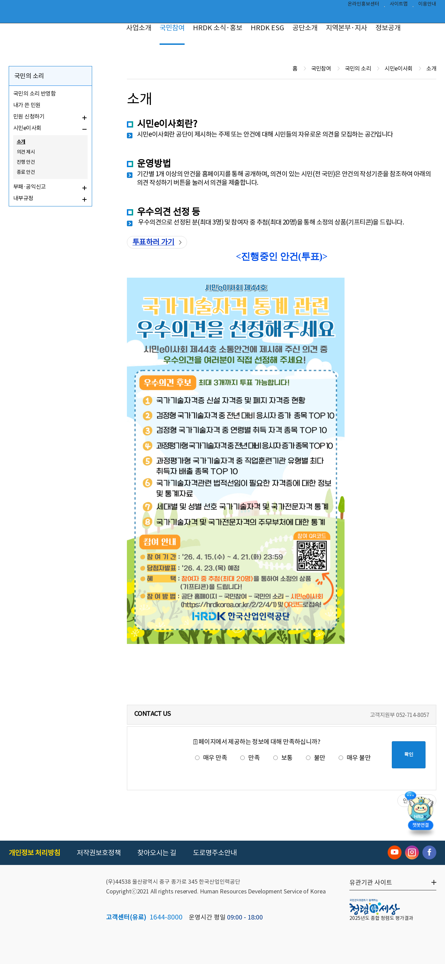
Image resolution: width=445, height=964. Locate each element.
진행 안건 (26, 162)
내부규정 (23, 198)
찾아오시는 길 (156, 852)
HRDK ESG (267, 27)
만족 (250, 758)
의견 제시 (26, 152)
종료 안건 (26, 172)
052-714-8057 (412, 714)
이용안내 (427, 5)
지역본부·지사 (346, 27)
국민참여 (172, 27)
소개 (21, 142)
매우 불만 (355, 758)
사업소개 (138, 27)
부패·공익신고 (29, 186)
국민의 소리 (29, 76)
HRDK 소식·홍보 (217, 27)
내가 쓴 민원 (27, 104)
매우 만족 (211, 758)
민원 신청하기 (28, 116)
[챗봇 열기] (421, 815)
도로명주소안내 (215, 852)
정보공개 (387, 27)
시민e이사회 (27, 127)
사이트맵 (399, 5)
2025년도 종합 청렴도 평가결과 (381, 918)
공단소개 (304, 27)
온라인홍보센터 (363, 5)
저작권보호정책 (99, 852)
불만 (315, 758)
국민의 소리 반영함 (34, 93)
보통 (283, 758)
